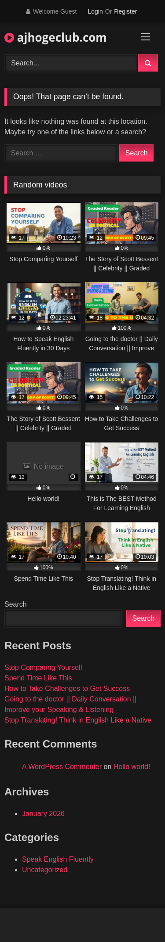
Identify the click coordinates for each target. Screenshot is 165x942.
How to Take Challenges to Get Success (67, 688)
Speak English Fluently (58, 859)
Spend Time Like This (38, 678)
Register (125, 11)
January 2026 (43, 813)
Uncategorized (44, 870)
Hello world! (132, 766)
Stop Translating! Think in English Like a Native (77, 720)
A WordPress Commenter (62, 766)
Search (15, 604)
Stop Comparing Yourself (43, 667)
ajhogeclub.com (55, 37)
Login (95, 11)
